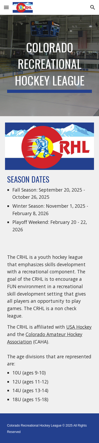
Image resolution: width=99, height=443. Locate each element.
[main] (49, 65)
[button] (6, 7)
